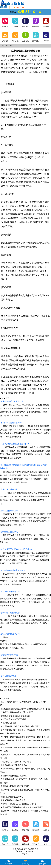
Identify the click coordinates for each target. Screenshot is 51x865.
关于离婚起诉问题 (8, 723)
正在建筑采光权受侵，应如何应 (14, 776)
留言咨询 (34, 849)
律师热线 (8, 862)
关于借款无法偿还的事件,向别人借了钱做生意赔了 (22, 807)
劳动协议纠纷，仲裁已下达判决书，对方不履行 (21, 726)
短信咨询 (25, 849)
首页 (3, 45)
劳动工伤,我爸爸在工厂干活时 (13, 719)
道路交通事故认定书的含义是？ (14, 800)
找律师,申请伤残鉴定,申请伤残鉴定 (15, 716)
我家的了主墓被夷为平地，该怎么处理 (17, 712)
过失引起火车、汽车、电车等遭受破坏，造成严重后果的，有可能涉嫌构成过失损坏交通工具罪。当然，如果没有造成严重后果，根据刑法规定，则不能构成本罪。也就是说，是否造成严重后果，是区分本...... (25, 408)
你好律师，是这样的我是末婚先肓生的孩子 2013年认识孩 (25, 737)
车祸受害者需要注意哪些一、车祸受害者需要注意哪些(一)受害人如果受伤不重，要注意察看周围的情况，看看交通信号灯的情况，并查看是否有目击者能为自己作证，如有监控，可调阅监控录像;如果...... (25, 429)
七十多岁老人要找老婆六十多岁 (14, 765)
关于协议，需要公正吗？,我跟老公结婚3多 (18, 804)
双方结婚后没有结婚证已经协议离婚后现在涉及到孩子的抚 (25, 709)
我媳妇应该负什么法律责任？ (13, 797)
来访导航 (42, 862)
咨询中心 (25, 862)
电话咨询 (16, 849)
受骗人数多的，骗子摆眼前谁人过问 (16, 761)
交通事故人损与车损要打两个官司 (15, 786)
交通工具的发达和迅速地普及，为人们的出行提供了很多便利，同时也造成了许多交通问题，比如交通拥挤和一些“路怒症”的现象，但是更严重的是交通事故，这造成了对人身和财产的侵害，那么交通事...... (25, 451)
